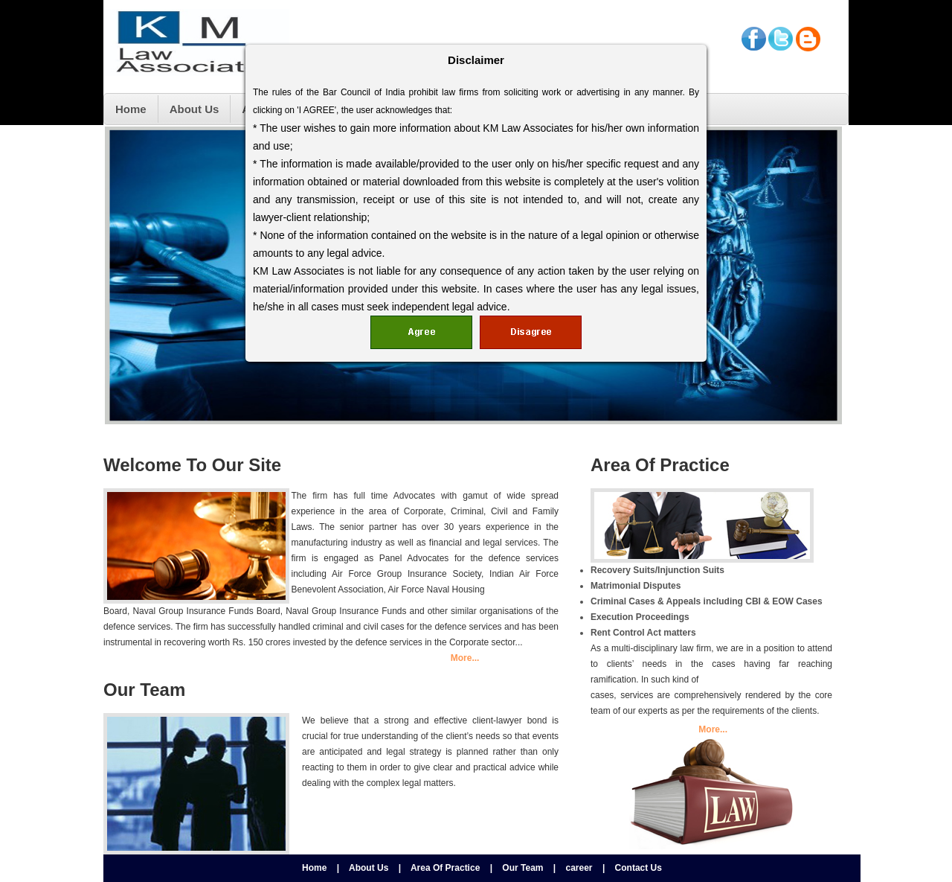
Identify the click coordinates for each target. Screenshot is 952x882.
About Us (368, 868)
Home (314, 868)
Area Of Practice (445, 868)
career (579, 868)
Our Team (522, 868)
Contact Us (638, 868)
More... (465, 658)
